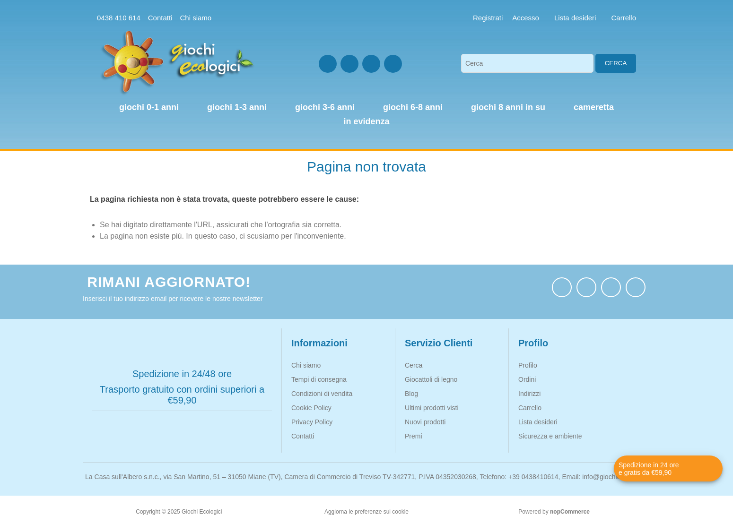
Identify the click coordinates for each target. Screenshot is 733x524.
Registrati (488, 18)
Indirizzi (529, 393)
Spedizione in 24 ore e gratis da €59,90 (649, 468)
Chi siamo (195, 18)
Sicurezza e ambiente (550, 436)
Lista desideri (538, 422)
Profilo (527, 365)
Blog (411, 393)
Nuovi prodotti (425, 422)
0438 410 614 (118, 18)
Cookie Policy (311, 408)
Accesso (525, 18)
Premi (413, 436)
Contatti (160, 18)
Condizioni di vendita (321, 393)
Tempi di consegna (319, 379)
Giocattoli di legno (431, 379)
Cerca (616, 63)
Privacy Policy (311, 422)
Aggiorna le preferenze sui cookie (366, 511)
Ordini (527, 379)
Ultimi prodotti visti (432, 408)
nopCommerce (570, 511)
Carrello (529, 408)
